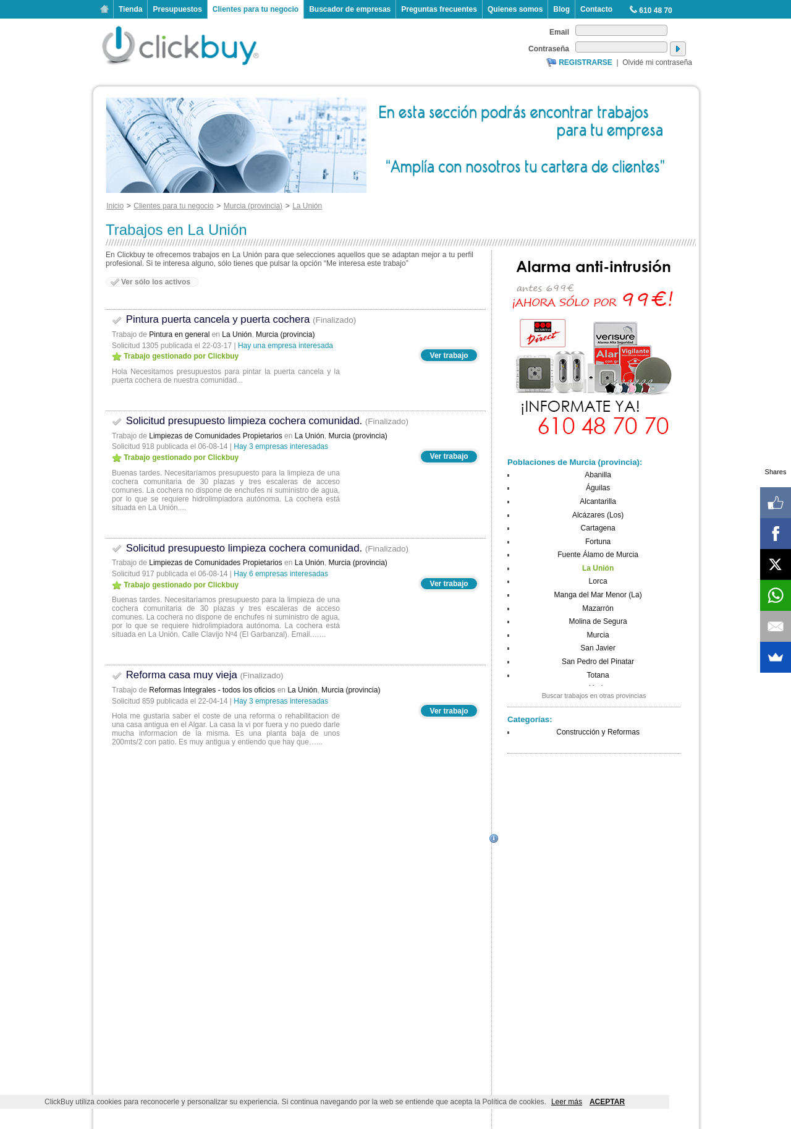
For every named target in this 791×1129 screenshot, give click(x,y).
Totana (598, 675)
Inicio (104, 9)
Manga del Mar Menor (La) (598, 594)
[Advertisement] (594, 838)
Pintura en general (179, 334)
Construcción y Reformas (598, 732)
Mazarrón (598, 608)
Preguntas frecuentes (439, 9)
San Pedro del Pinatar (598, 661)
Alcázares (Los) (598, 515)
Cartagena (598, 528)
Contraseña (548, 49)
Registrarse (585, 62)
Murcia (598, 635)
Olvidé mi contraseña (657, 62)
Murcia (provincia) (285, 334)
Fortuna (598, 541)
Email (559, 32)
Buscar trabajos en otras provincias (594, 695)
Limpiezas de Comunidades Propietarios (215, 436)
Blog (561, 9)
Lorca (598, 581)
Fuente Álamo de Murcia (597, 554)
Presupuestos (177, 9)
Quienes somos (515, 9)
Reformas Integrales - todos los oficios (212, 690)
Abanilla (598, 475)
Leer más (566, 1101)
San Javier (597, 648)
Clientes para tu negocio (255, 9)
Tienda (130, 9)
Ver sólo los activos (155, 282)
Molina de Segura (598, 621)
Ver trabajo (449, 355)
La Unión (237, 334)
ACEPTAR (607, 1101)
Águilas (598, 488)
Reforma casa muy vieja (198, 675)
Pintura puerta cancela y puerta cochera (234, 319)
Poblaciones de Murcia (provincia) (573, 462)
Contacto (596, 9)
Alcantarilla (598, 501)
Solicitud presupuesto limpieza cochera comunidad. (260, 421)
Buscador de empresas (350, 9)
